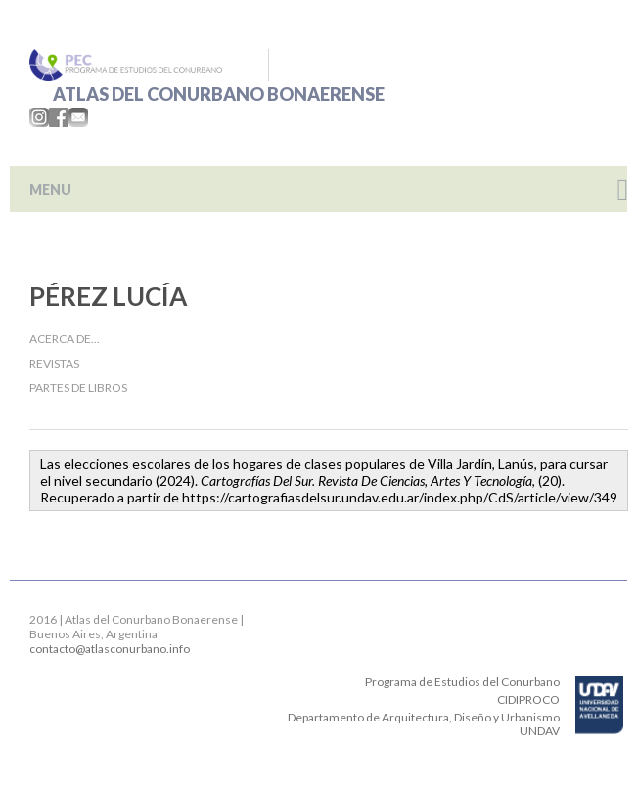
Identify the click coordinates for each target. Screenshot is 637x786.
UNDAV (540, 730)
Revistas (54, 363)
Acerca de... (64, 338)
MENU (50, 189)
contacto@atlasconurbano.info (109, 648)
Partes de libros (78, 387)
